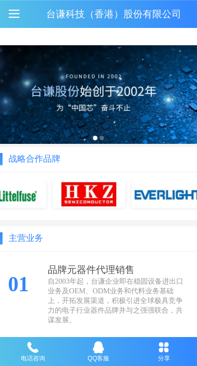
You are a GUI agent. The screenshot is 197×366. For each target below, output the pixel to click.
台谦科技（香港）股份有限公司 (113, 13)
